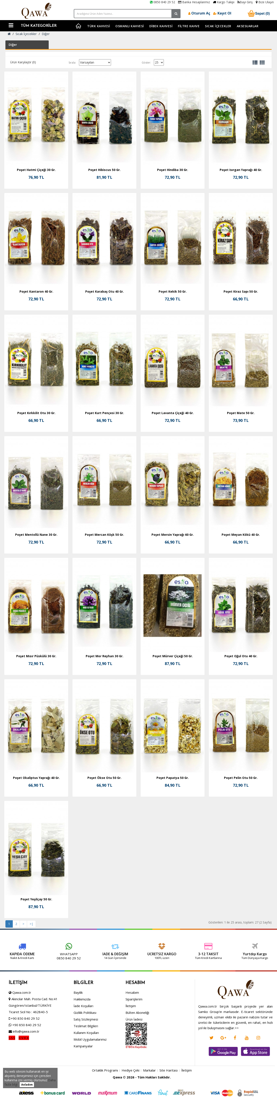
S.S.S (12, 1066)
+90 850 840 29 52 (25, 1047)
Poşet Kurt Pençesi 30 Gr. (104, 413)
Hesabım (132, 1021)
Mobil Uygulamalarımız (90, 1068)
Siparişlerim (134, 1027)
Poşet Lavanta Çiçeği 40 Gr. (173, 413)
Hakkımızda (82, 1027)
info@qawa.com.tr (25, 1060)
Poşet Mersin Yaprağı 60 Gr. (172, 535)
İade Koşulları (83, 1034)
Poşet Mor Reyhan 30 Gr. (104, 656)
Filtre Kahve (189, 26)
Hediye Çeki (130, 1099)
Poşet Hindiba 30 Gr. (172, 170)
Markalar (149, 1099)
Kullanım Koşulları (86, 1061)
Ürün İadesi (134, 1048)
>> (237, 1056)
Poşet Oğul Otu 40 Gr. (240, 656)
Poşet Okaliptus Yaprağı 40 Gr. (36, 778)
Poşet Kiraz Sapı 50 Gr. (241, 291)
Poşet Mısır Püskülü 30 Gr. (36, 656)
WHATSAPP (43, 954)
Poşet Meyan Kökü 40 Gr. (241, 535)
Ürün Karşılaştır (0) (23, 62)
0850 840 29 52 (162, 2)
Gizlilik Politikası (85, 1041)
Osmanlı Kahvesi (129, 26)
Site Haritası (168, 1099)
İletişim (131, 1034)
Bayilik (78, 1021)
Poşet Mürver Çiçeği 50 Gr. (173, 656)
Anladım (27, 1084)
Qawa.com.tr (21, 1021)
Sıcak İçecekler (218, 26)
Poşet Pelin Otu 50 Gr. (241, 778)
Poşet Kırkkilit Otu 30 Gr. (36, 413)
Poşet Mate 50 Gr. (240, 413)
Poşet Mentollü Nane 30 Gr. (36, 535)
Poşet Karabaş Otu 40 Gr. (104, 291)
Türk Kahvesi (98, 26)
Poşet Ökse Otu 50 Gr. (104, 778)
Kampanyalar (83, 1074)
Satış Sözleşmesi (86, 1048)
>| (31, 924)
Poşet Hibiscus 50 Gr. (104, 170)
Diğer (46, 34)
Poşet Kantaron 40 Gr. (36, 291)
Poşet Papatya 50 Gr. (172, 778)
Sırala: (72, 62)
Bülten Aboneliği (137, 1041)
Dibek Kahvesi (161, 26)
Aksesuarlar (248, 26)
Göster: (146, 62)
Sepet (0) (258, 13)
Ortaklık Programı (105, 1099)
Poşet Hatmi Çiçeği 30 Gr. (36, 170)
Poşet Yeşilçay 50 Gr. (36, 899)
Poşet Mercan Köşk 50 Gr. (104, 535)
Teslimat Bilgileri (86, 1054)
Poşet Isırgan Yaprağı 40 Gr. (241, 170)
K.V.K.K (24, 1066)
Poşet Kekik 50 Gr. (173, 291)
